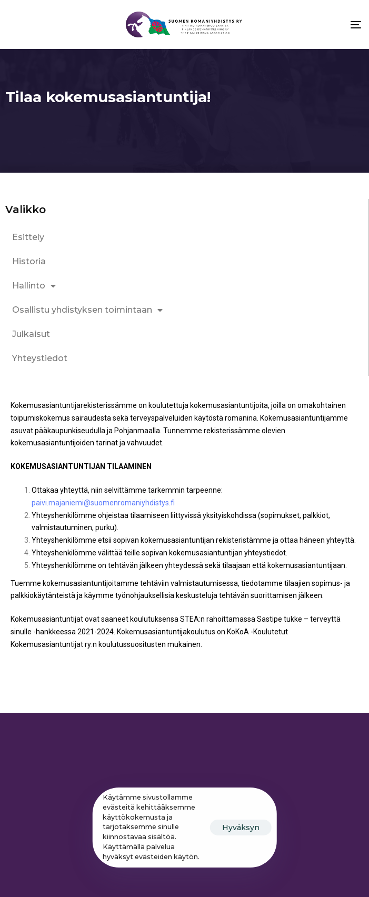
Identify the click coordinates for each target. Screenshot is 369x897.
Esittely (28, 237)
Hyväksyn (241, 827)
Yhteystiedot (39, 358)
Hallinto (34, 285)
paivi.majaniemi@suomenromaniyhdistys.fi (104, 503)
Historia (29, 261)
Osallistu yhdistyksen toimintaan (87, 310)
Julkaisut (31, 334)
